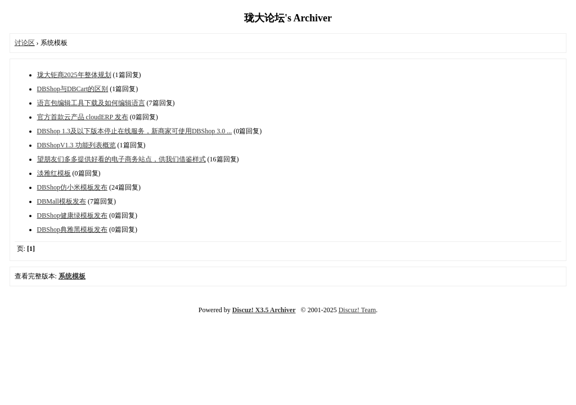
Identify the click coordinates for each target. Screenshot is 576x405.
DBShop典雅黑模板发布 (72, 229)
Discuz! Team (357, 310)
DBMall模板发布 (61, 201)
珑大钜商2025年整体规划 (74, 75)
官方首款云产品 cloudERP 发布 (82, 117)
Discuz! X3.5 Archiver (264, 310)
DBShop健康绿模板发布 (72, 215)
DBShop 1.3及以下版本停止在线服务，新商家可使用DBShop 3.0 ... (134, 131)
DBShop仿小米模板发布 (72, 187)
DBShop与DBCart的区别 (73, 89)
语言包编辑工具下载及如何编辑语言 (91, 103)
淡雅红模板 (54, 173)
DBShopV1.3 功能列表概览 (76, 145)
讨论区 (25, 43)
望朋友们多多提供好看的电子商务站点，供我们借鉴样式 (121, 159)
